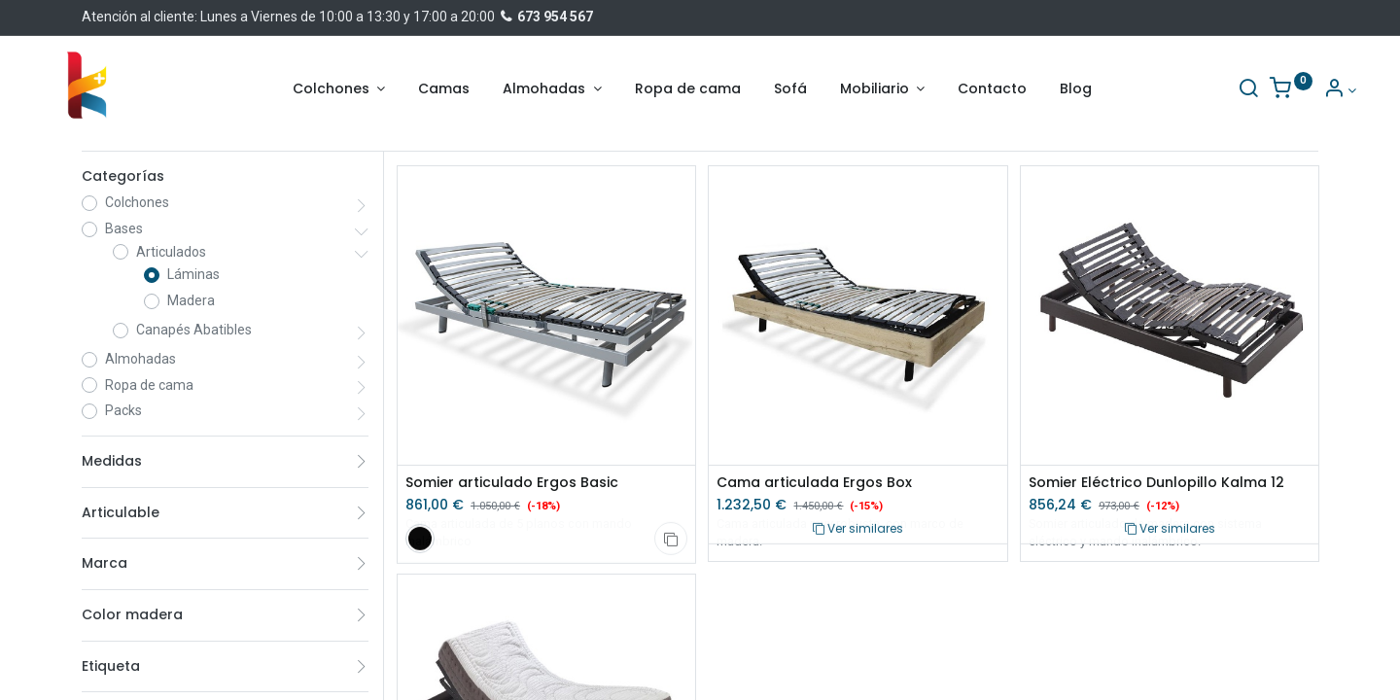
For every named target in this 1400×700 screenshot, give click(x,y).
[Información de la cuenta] (1301, 90)
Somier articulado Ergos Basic (511, 482)
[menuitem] (444, 89)
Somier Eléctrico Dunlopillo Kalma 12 (1156, 482)
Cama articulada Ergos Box (814, 482)
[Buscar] (1210, 90)
